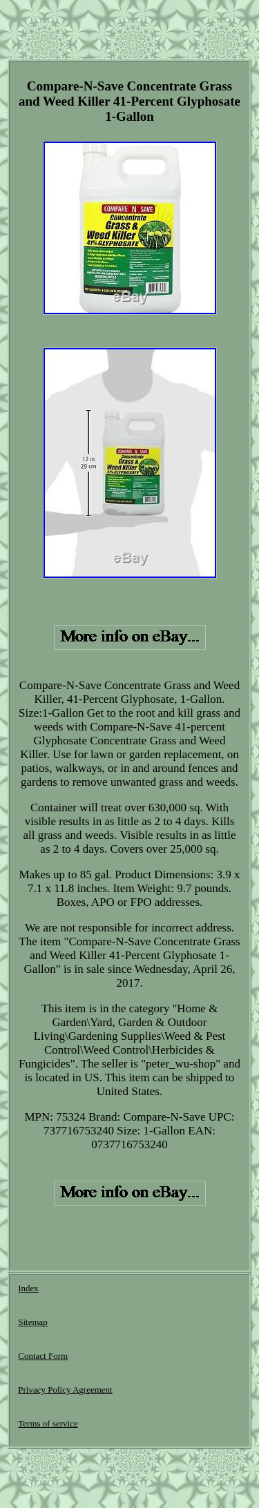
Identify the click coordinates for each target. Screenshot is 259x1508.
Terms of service (47, 1423)
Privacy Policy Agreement (65, 1389)
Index (28, 1288)
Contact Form (43, 1356)
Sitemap (33, 1322)
